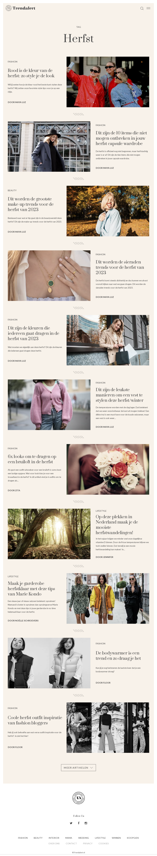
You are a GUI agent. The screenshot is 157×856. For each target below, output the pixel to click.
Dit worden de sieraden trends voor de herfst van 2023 (120, 267)
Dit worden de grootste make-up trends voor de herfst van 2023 (31, 204)
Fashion (23, 837)
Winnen (116, 837)
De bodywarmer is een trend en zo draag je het (118, 655)
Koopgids (133, 837)
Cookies (104, 843)
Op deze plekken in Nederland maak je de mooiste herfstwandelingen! (117, 525)
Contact (71, 843)
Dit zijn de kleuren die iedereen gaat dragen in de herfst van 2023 (33, 333)
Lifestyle (100, 837)
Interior (54, 837)
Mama (68, 837)
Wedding (83, 837)
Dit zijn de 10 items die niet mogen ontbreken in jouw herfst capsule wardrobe (121, 138)
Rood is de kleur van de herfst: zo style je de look (31, 73)
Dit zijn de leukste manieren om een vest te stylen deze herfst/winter (119, 395)
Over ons (54, 843)
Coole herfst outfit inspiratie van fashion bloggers (35, 720)
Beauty (38, 837)
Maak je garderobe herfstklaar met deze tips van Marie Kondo (31, 589)
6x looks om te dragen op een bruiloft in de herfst (32, 459)
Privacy (87, 843)
